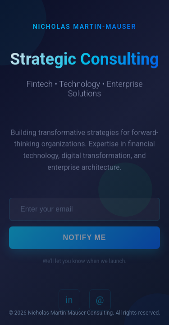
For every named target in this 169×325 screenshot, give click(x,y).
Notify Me (84, 238)
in (69, 301)
